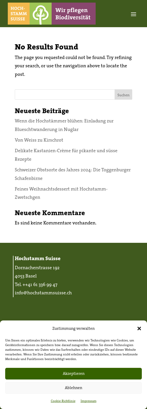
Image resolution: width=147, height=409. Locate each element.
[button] (139, 328)
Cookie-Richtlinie (63, 400)
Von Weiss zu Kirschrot (39, 140)
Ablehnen (73, 387)
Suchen (123, 95)
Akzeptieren (74, 373)
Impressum (88, 400)
